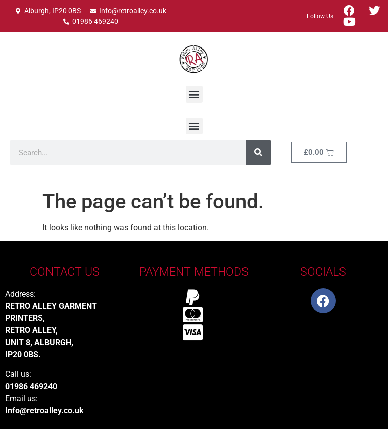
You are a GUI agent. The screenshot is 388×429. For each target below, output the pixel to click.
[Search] (258, 152)
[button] (194, 94)
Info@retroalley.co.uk (44, 410)
